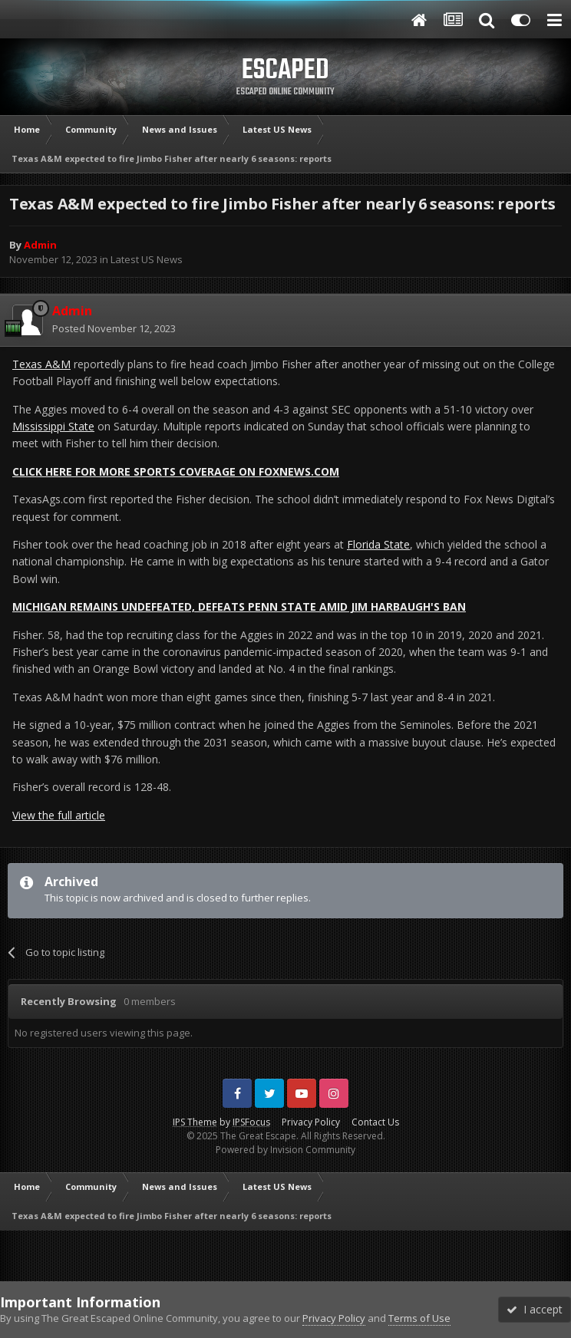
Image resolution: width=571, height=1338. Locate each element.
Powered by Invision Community (285, 1149)
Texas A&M (41, 364)
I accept (535, 1309)
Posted (114, 328)
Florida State (378, 544)
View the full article (58, 815)
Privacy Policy (311, 1122)
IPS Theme (195, 1122)
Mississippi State (53, 426)
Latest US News (147, 259)
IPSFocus (251, 1122)
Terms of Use (419, 1318)
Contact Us (375, 1122)
